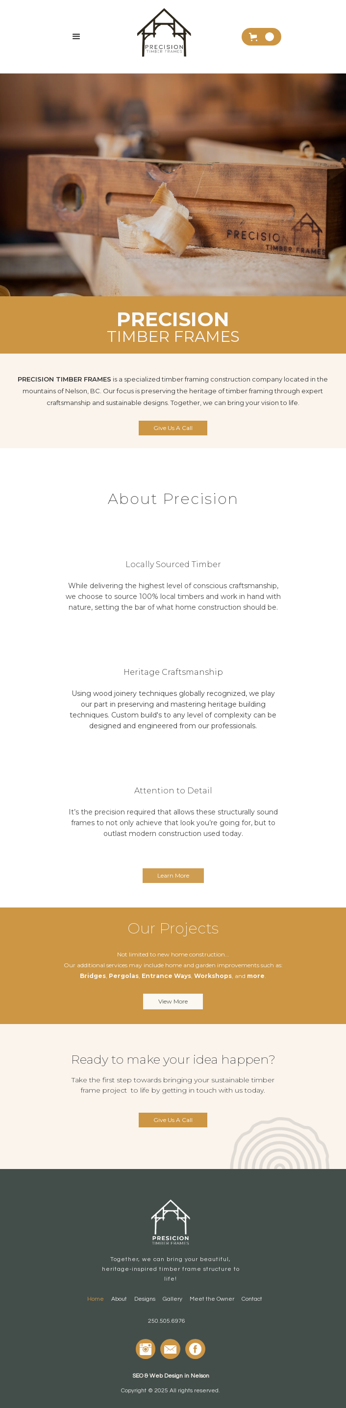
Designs (144, 1299)
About (119, 1299)
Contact (252, 1299)
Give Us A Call (173, 427)
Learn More (173, 875)
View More (173, 1001)
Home (95, 1299)
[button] (76, 37)
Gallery (172, 1299)
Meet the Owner (212, 1299)
